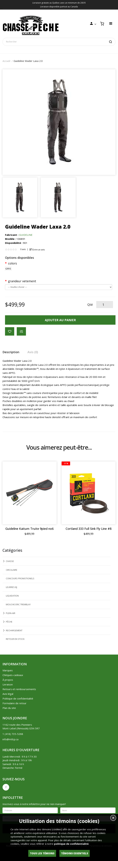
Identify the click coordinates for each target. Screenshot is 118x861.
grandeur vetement (22, 281)
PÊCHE (9, 621)
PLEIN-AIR (10, 613)
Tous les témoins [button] (42, 853)
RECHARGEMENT (14, 630)
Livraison (8, 684)
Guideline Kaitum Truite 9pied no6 (29, 528)
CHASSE (10, 561)
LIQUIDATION (12, 595)
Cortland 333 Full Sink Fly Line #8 (88, 528)
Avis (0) (32, 352)
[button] (113, 818)
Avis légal (8, 693)
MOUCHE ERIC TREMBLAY (18, 604)
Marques (8, 670)
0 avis (23, 249)
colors (12, 263)
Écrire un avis (37, 249)
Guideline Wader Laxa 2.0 (28, 61)
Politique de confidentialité (18, 698)
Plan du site (9, 707)
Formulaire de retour (14, 703)
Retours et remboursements (19, 689)
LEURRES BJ (11, 587)
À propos (8, 679)
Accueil (6, 61)
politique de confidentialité (71, 843)
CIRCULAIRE (11, 569)
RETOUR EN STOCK (15, 638)
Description (11, 352)
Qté (90, 305)
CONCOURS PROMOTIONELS (20, 578)
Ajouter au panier (60, 320)
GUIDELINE (25, 234)
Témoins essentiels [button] (74, 853)
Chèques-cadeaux (13, 675)
